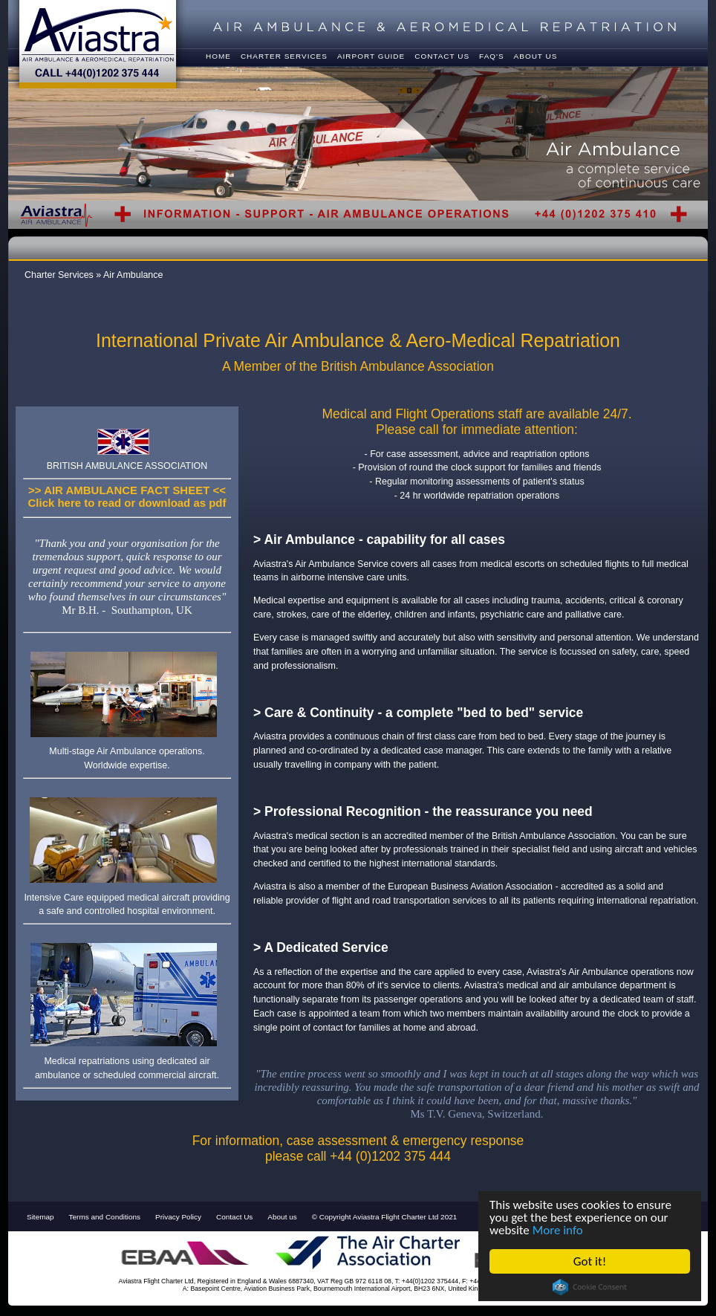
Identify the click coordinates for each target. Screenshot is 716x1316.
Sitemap (40, 1217)
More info (558, 1230)
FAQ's (491, 56)
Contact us (441, 56)
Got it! (589, 1261)
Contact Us (234, 1217)
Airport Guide (371, 56)
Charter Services (284, 56)
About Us (536, 56)
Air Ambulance (133, 275)
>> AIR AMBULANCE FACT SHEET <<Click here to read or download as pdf (127, 496)
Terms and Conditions (104, 1217)
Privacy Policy (178, 1217)
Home (218, 56)
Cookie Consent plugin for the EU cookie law (590, 1287)
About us (281, 1217)
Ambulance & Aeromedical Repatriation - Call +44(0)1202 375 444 (97, 44)
